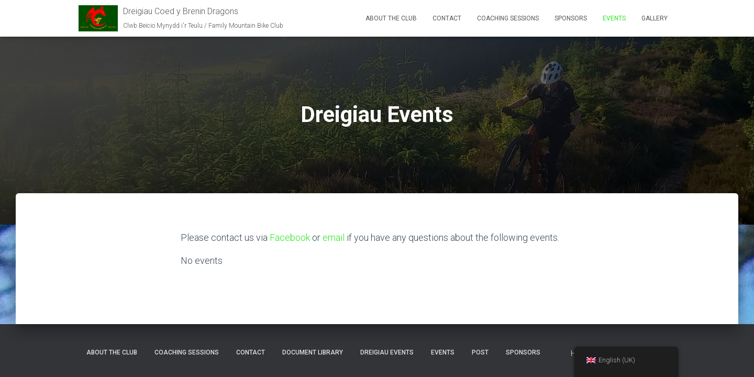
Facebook (290, 237)
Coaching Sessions (508, 18)
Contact (447, 18)
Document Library (312, 352)
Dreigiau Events (387, 352)
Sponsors (571, 18)
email (334, 237)
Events (614, 18)
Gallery (654, 18)
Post (480, 352)
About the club (391, 18)
